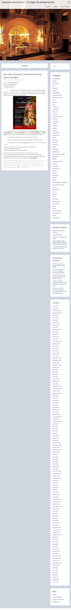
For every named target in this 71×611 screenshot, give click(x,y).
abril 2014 (55, 518)
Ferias (54, 137)
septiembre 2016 (57, 450)
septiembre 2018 (57, 393)
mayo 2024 (56, 317)
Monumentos (56, 168)
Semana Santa (56, 201)
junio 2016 (55, 457)
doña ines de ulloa (11, 165)
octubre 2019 (56, 362)
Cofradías (55, 107)
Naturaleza (55, 175)
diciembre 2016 (57, 442)
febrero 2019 (56, 381)
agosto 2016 (56, 452)
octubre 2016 (56, 447)
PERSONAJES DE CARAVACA (60, 182)
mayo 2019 (55, 374)
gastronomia (56, 152)
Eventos (25, 160)
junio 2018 (55, 400)
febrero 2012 (56, 579)
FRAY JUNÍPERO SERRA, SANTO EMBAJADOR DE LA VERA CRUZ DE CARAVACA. (60, 242)
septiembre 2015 (57, 478)
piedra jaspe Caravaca (58, 185)
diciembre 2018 (57, 386)
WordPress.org (56, 601)
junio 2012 (55, 570)
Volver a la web (65, 6)
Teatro (54, 208)
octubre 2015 (56, 475)
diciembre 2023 (57, 329)
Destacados (56, 121)
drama (17, 165)
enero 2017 (55, 440)
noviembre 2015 (57, 473)
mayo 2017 (55, 431)
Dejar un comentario (24, 167)
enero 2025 (56, 308)
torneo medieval (57, 210)
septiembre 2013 (57, 534)
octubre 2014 (56, 504)
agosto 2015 (56, 480)
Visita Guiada (56, 218)
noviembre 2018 (57, 388)
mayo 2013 (55, 544)
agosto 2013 (56, 537)
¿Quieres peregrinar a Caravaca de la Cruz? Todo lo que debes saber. (59, 291)
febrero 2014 (56, 523)
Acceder (55, 594)
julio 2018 (55, 398)
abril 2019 (55, 376)
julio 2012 (55, 567)
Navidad (55, 177)
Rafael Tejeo (56, 189)
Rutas (43, 160)
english (55, 123)
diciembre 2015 (57, 471)
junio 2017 (55, 428)
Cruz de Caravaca (57, 116)
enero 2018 (55, 412)
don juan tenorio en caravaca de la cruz (31, 164)
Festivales (55, 140)
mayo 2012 (55, 572)
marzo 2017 (56, 435)
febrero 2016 (56, 466)
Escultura (55, 126)
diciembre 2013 (57, 527)
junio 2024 (55, 315)
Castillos (55, 102)
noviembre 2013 (57, 530)
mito (20, 165)
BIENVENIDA (15, 160)
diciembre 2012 (57, 556)
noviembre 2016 (57, 445)
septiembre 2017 (57, 421)
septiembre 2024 (57, 313)
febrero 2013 (56, 551)
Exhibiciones (56, 133)
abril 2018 (55, 405)
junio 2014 (55, 513)
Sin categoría (56, 203)
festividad (55, 142)
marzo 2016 (56, 464)
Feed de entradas (57, 597)
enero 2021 (56, 339)
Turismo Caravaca (20, 80)
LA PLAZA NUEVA (57, 234)
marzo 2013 (56, 549)
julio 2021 (55, 334)
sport (54, 206)
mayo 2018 (55, 402)
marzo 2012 (56, 577)
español (21, 160)
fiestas (54, 147)
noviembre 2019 (57, 360)
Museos (55, 170)
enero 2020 (56, 355)
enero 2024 (56, 327)
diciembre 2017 (57, 414)
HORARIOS (30, 160)
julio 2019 (55, 369)
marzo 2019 (56, 379)
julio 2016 (55, 454)
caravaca (41, 162)
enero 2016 (55, 468)
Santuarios (55, 199)
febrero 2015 (56, 494)
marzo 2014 (56, 520)
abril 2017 (55, 433)
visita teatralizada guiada (9, 167)
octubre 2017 (56, 419)
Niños (54, 180)
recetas (54, 192)
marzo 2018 (56, 407)
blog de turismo (21, 162)
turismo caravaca (26, 165)
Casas (54, 100)
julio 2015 (55, 483)
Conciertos (55, 109)
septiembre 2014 (57, 506)
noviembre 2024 (57, 310)
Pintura (55, 187)
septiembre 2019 (57, 365)
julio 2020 (55, 346)
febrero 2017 (56, 438)
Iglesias (55, 159)
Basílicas (55, 90)
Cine (54, 104)
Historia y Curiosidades (59, 154)
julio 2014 (55, 511)
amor (15, 162)
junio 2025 (55, 306)
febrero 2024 (56, 325)
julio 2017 (55, 426)
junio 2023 (55, 332)
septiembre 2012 (57, 563)
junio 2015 (55, 485)
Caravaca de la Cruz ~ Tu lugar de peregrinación (28, 2)
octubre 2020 (56, 343)
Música (54, 173)
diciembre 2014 (57, 499)
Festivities (55, 144)
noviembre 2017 (57, 417)
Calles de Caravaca (57, 97)
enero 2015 (55, 497)
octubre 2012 (56, 560)
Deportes (55, 118)
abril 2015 (55, 490)
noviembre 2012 (57, 558)
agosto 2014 (56, 508)
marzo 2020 (56, 350)
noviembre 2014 (57, 501)
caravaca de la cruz (7, 164)
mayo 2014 (55, 516)
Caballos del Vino (57, 95)
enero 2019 (55, 383)
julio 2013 (55, 539)
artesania (55, 88)
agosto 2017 (56, 424)
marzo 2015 (56, 492)
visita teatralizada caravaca (37, 165)
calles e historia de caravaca (31, 162)
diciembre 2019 (57, 358)
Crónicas (55, 114)
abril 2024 (55, 320)
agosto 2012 (56, 565)
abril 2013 (55, 546)
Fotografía (55, 149)
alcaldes (55, 81)
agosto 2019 (56, 367)
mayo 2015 (55, 487)
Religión (55, 194)
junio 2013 (55, 541)
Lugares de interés (37, 160)
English (56, 6)
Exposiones (56, 135)
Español (48, 6)
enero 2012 (56, 582)
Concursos (55, 111)
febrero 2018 (56, 409)
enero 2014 (55, 525)
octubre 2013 (56, 532)
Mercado (55, 163)
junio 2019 (55, 372)
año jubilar (55, 83)
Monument (56, 166)
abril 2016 (55, 461)
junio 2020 (55, 348)
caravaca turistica (17, 164)
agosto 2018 (56, 395)
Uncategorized (7, 162)
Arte (54, 85)
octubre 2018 (56, 391)
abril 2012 (55, 574)
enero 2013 (55, 553)
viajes (54, 215)
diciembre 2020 (57, 341)
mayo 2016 (55, 459)
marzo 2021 (56, 336)
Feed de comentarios (58, 599)
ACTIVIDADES (8, 160)
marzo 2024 (56, 322)
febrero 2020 (56, 353)
